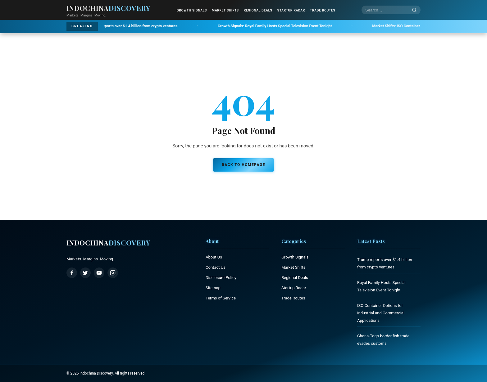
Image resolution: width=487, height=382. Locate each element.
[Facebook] (71, 272)
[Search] (414, 10)
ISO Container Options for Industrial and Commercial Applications (380, 313)
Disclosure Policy (221, 277)
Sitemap (213, 287)
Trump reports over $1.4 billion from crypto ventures (125, 26)
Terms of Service (221, 298)
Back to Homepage (243, 165)
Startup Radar (291, 10)
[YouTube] (99, 272)
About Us (214, 257)
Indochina (108, 242)
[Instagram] (112, 272)
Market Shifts (225, 10)
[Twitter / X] (85, 272)
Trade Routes (322, 10)
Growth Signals (192, 10)
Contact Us (215, 267)
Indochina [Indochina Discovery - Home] (108, 8)
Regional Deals (258, 10)
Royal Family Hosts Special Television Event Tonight (279, 26)
